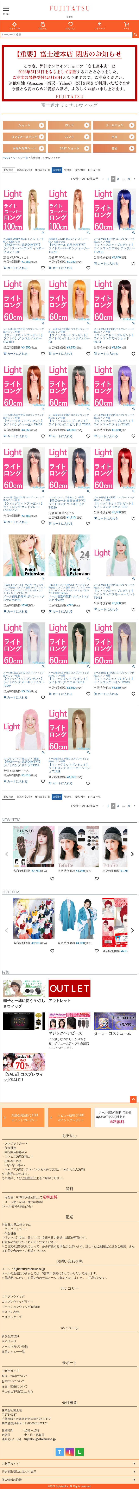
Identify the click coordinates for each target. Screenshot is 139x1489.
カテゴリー (69, 1288)
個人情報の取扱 (12, 1479)
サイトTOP (14, 26)
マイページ (99, 26)
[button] (103, 179)
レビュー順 (94, 169)
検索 (135, 35)
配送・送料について (15, 1376)
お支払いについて (13, 1381)
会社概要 (69, 1403)
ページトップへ (133, 1099)
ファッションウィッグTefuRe (21, 1306)
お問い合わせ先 (70, 1261)
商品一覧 (42, 26)
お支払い (69, 1136)
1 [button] (108, 179)
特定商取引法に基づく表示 (19, 1471)
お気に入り (70, 26)
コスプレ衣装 (10, 1312)
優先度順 (80, 169)
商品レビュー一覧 (13, 1351)
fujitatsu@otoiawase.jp (29, 1269)
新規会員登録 (10, 1336)
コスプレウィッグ (13, 1296)
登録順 (67, 169)
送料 (69, 1189)
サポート (69, 1363)
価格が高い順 (42, 169)
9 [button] (129, 179)
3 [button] (118, 179)
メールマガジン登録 (15, 1346)
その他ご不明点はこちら (17, 1391)
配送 (69, 1217)
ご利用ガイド (30, 1178)
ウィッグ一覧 (20, 157)
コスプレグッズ (12, 1317)
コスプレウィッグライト (17, 1301)
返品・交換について (15, 1386)
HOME (6, 157)
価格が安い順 (24, 169)
